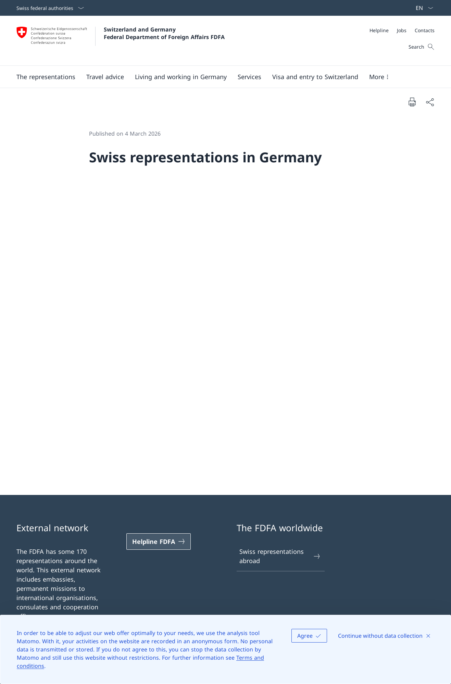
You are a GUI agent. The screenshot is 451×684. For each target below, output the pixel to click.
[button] (46, 77)
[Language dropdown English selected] (422, 8)
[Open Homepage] (120, 40)
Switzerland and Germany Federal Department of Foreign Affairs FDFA (164, 33)
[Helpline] (379, 30)
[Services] (249, 77)
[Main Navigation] (220, 77)
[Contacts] (425, 30)
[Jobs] (402, 30)
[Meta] (402, 30)
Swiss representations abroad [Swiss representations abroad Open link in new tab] (280, 556)
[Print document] (412, 102)
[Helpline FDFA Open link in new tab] (158, 541)
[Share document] (430, 102)
